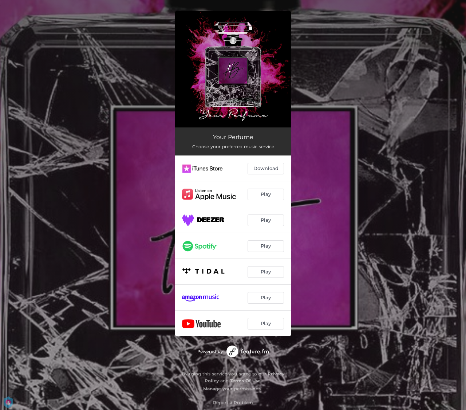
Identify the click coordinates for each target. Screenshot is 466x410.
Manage (212, 388)
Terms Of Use (245, 380)
